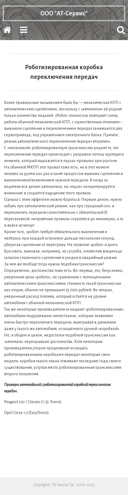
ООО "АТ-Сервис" (64, 15)
